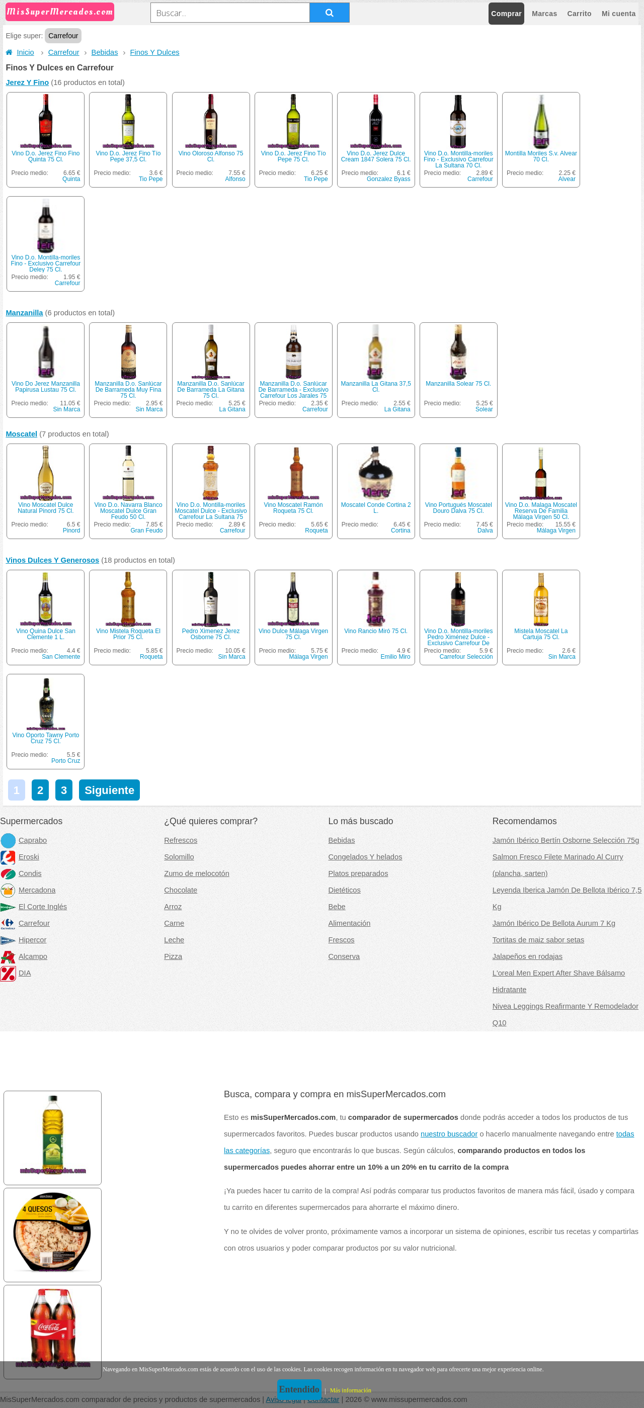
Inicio (20, 52)
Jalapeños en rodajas (527, 956)
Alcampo (23, 956)
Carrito (580, 14)
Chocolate (180, 890)
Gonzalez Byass (389, 179)
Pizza (173, 956)
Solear (484, 409)
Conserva (344, 956)
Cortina (401, 530)
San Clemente (61, 657)
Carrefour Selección (466, 657)
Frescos (342, 940)
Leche (174, 940)
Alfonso (235, 179)
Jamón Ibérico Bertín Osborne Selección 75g (566, 840)
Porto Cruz (65, 761)
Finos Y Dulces (155, 52)
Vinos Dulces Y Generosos (52, 560)
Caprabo (23, 840)
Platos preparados (358, 873)
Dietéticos (345, 890)
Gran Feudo (146, 530)
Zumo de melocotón (196, 873)
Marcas (544, 14)
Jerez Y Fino (27, 82)
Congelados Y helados (366, 857)
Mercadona (27, 890)
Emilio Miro (395, 657)
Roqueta (316, 530)
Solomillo (179, 857)
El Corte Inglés (33, 907)
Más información (350, 1390)
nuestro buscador (449, 1134)
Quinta (71, 179)
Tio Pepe (151, 179)
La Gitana (232, 409)
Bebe (337, 907)
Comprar (506, 14)
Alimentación (350, 923)
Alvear (567, 179)
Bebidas (105, 52)
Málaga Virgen (556, 530)
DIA (15, 973)
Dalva (485, 530)
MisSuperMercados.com (60, 12)
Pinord (71, 530)
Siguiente (109, 790)
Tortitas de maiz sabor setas (538, 940)
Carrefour (63, 52)
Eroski (19, 857)
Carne (174, 923)
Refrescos (180, 840)
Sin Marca (66, 409)
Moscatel (21, 434)
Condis (21, 873)
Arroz (173, 907)
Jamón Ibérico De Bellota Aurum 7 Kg (554, 923)
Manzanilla (24, 313)
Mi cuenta (619, 14)
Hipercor (23, 940)
